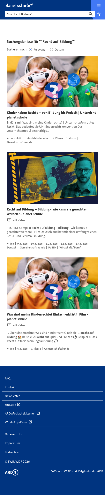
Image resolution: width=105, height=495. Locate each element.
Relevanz (39, 50)
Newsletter (12, 396)
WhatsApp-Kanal (18, 422)
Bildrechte (12, 452)
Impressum (12, 443)
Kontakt (10, 387)
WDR (18, 462)
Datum (59, 50)
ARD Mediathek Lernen (22, 413)
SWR (11, 462)
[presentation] (52, 81)
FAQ (7, 378)
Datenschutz (13, 434)
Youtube (13, 404)
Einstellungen (99, 14)
